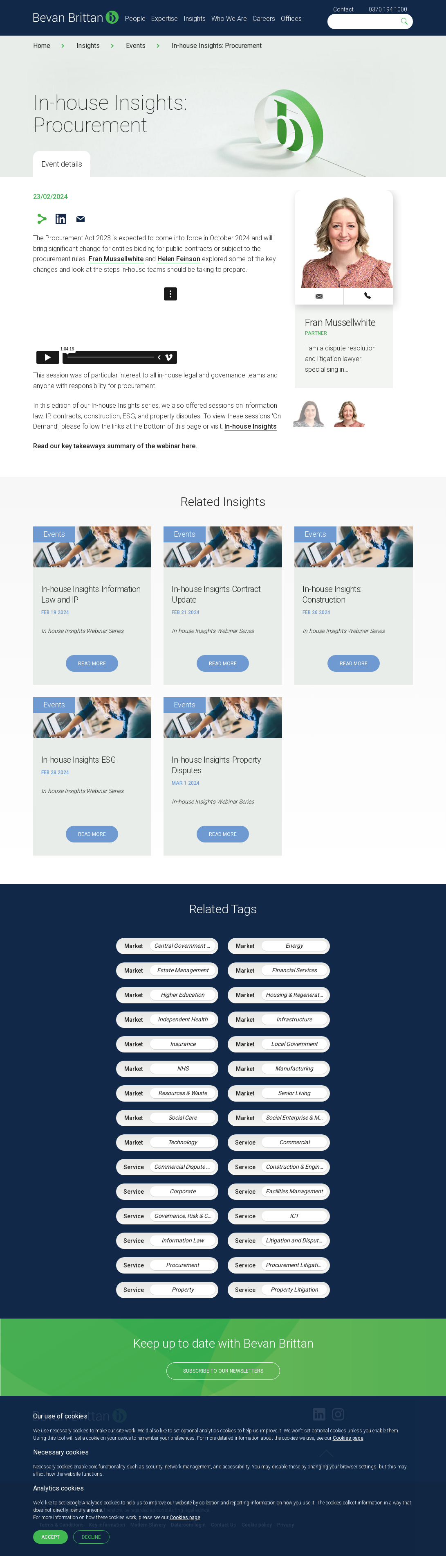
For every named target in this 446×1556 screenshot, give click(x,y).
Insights (195, 19)
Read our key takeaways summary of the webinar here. (115, 446)
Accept (50, 1537)
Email (81, 219)
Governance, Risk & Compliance (184, 1216)
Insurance (182, 1044)
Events (136, 46)
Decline (91, 1537)
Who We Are (229, 19)
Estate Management (182, 970)
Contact (343, 9)
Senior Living (294, 1093)
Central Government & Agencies (184, 945)
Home (41, 46)
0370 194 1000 (388, 9)
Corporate (182, 1191)
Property (183, 1289)
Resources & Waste (182, 1093)
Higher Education (182, 994)
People (135, 19)
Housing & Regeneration (296, 994)
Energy (294, 945)
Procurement (182, 1265)
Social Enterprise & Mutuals (296, 1117)
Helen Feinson (178, 259)
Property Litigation (294, 1289)
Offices (291, 19)
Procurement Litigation (295, 1265)
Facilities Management (294, 1191)
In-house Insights (250, 426)
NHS (182, 1068)
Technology (182, 1142)
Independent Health (183, 1019)
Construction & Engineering (296, 1166)
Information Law (182, 1240)
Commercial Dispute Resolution (184, 1166)
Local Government (294, 1044)
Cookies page (348, 1438)
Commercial (294, 1142)
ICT (294, 1216)
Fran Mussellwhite (116, 259)
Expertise (164, 19)
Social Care (182, 1117)
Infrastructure (294, 1019)
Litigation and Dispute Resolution (296, 1240)
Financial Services (294, 970)
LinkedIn (61, 219)
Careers (264, 19)
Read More (92, 663)
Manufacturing (294, 1068)
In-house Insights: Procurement (217, 46)
